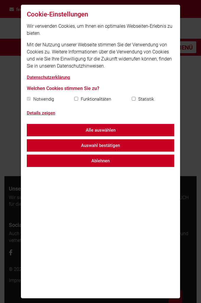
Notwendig (43, 99)
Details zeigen (41, 113)
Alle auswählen (101, 130)
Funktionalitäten (96, 99)
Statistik (146, 99)
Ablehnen (100, 160)
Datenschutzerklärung (48, 77)
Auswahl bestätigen (100, 145)
